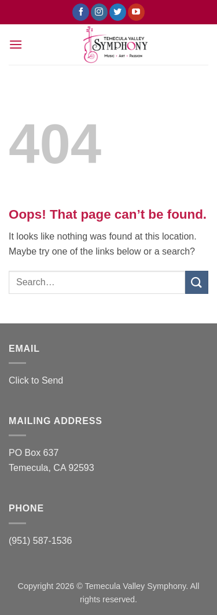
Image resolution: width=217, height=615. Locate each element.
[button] (16, 44)
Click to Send (36, 380)
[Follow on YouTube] (136, 12)
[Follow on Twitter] (117, 12)
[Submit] (196, 282)
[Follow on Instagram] (99, 12)
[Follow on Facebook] (80, 12)
